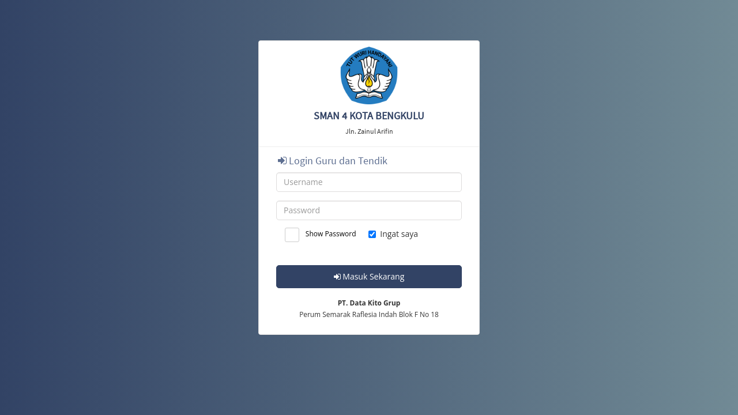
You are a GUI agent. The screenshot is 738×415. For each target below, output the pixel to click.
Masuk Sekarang (369, 276)
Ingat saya (393, 233)
